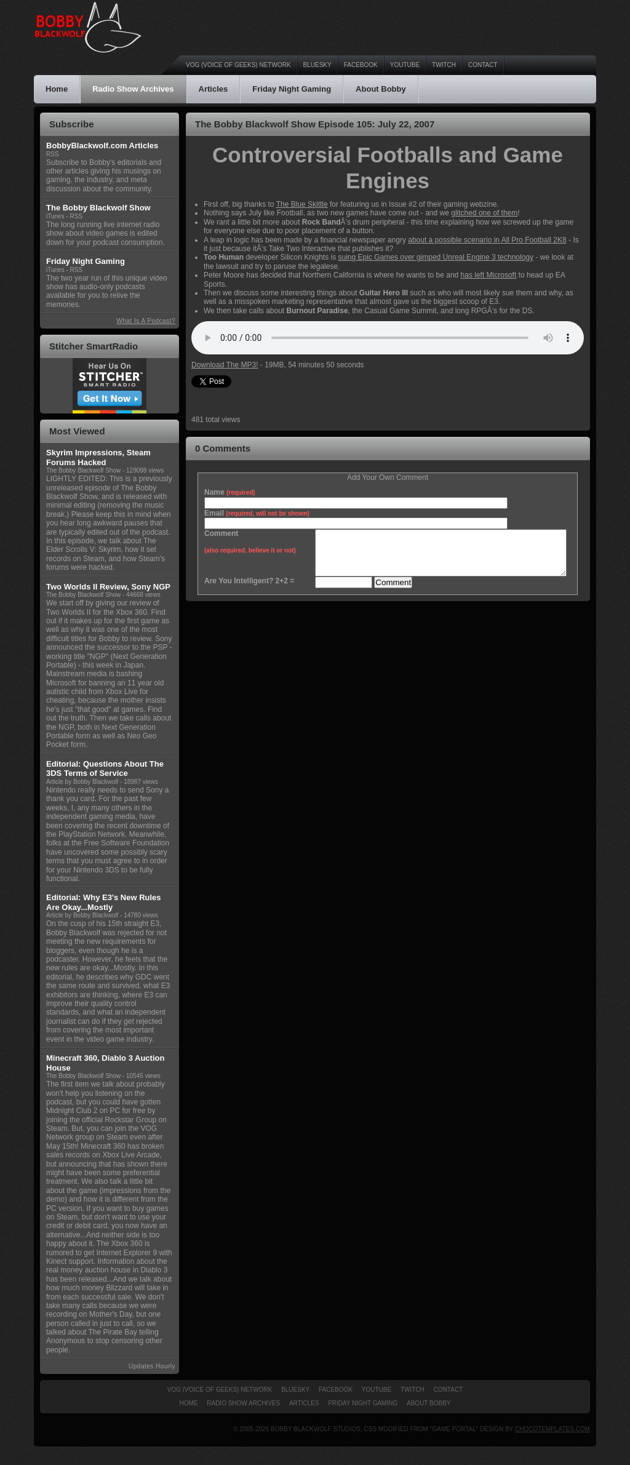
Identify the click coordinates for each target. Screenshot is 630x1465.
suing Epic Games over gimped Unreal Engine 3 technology (436, 257)
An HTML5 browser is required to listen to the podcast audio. (387, 337)
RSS (52, 154)
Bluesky (317, 65)
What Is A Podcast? (145, 320)
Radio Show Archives (132, 89)
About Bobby (381, 89)
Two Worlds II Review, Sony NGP (108, 586)
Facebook (361, 65)
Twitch (444, 65)
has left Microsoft (489, 275)
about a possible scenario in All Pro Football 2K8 (487, 240)
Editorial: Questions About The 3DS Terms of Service (105, 768)
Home (57, 89)
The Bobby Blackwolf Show (83, 470)
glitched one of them (484, 213)
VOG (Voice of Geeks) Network (238, 65)
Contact (483, 65)
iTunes (55, 216)
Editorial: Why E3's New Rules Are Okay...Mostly (103, 902)
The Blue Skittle (302, 204)
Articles (213, 89)
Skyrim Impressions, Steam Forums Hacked (98, 457)
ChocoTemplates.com (552, 1429)
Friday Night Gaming (291, 89)
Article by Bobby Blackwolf (82, 781)
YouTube (405, 65)
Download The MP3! (224, 365)
